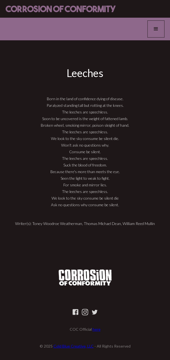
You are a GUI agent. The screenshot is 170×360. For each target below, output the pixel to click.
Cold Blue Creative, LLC (73, 346)
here (97, 329)
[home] (61, 8)
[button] (155, 29)
